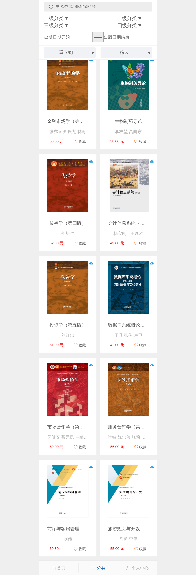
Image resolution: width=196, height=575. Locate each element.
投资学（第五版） (67, 325)
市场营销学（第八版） (70, 426)
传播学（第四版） (67, 223)
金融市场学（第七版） (70, 121)
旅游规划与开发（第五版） (135, 528)
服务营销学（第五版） (131, 426)
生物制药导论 (128, 121)
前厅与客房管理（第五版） (74, 528)
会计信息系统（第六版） (133, 223)
